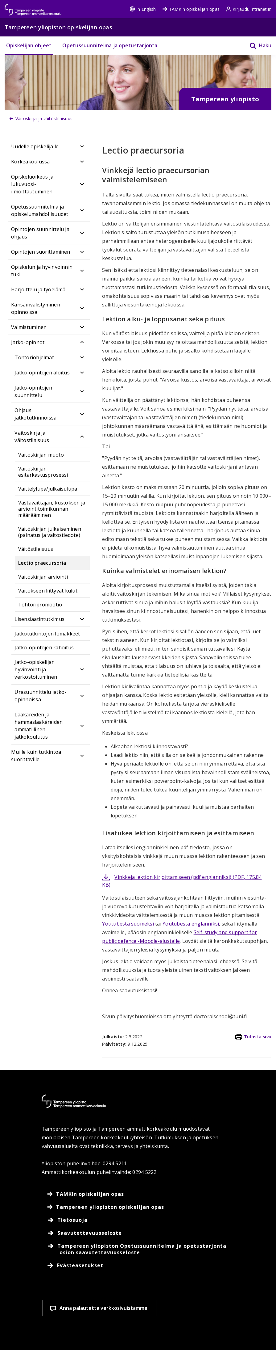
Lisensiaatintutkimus (39, 619)
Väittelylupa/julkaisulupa (47, 488)
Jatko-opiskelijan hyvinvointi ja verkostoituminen (35, 669)
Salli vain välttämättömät (190, 1334)
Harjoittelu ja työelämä (38, 289)
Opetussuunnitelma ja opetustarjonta (109, 45)
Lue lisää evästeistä (45, 1313)
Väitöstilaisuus (35, 549)
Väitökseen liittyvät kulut (47, 590)
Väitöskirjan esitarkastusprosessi (43, 471)
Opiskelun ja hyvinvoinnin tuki (41, 271)
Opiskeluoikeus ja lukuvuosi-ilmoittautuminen (32, 184)
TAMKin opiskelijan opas (191, 9)
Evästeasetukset (45, 1334)
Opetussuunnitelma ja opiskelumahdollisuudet (39, 210)
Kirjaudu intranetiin (248, 9)
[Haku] (256, 45)
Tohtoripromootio (40, 604)
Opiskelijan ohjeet (28, 45)
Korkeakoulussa (30, 161)
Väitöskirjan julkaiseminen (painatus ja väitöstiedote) (49, 531)
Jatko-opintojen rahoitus (44, 647)
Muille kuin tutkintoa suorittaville (36, 756)
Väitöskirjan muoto (41, 454)
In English (143, 9)
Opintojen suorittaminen (40, 251)
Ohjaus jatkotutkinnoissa (35, 414)
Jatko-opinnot (27, 342)
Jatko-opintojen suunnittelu (33, 391)
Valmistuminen (29, 327)
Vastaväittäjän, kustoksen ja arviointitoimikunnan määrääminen (51, 508)
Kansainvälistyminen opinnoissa (35, 308)
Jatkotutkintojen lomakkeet (47, 633)
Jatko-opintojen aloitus (42, 372)
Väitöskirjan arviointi (43, 576)
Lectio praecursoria (42, 562)
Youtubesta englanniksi (191, 923)
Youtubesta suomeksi (128, 923)
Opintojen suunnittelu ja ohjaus (40, 233)
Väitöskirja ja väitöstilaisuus (31, 436)
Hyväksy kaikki (117, 1334)
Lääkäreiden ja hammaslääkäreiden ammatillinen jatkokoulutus (38, 725)
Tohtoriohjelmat (34, 357)
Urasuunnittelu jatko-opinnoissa (40, 696)
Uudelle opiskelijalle (35, 146)
